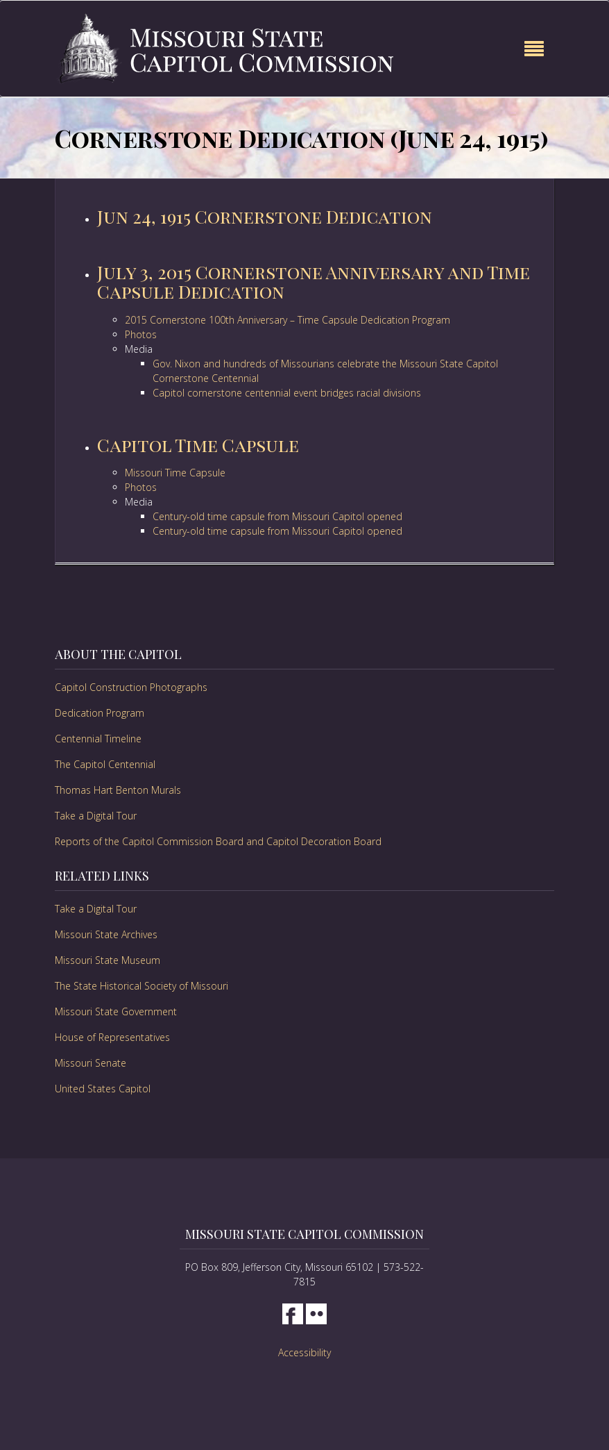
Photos (141, 334)
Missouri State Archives (106, 934)
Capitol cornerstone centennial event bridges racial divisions (287, 392)
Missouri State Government (116, 1011)
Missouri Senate (90, 1062)
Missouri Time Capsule (175, 472)
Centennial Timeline (98, 738)
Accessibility (304, 1352)
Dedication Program (99, 712)
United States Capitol (103, 1088)
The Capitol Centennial (105, 764)
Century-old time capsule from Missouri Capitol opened (277, 516)
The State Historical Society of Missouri (141, 985)
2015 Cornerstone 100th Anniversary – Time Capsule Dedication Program (287, 319)
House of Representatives (112, 1037)
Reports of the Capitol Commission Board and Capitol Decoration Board (218, 841)
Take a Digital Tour (96, 815)
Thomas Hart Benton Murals (118, 790)
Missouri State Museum (107, 960)
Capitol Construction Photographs (131, 687)
